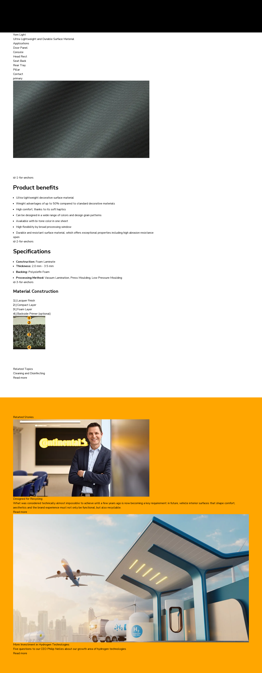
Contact (18, 74)
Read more (20, 378)
